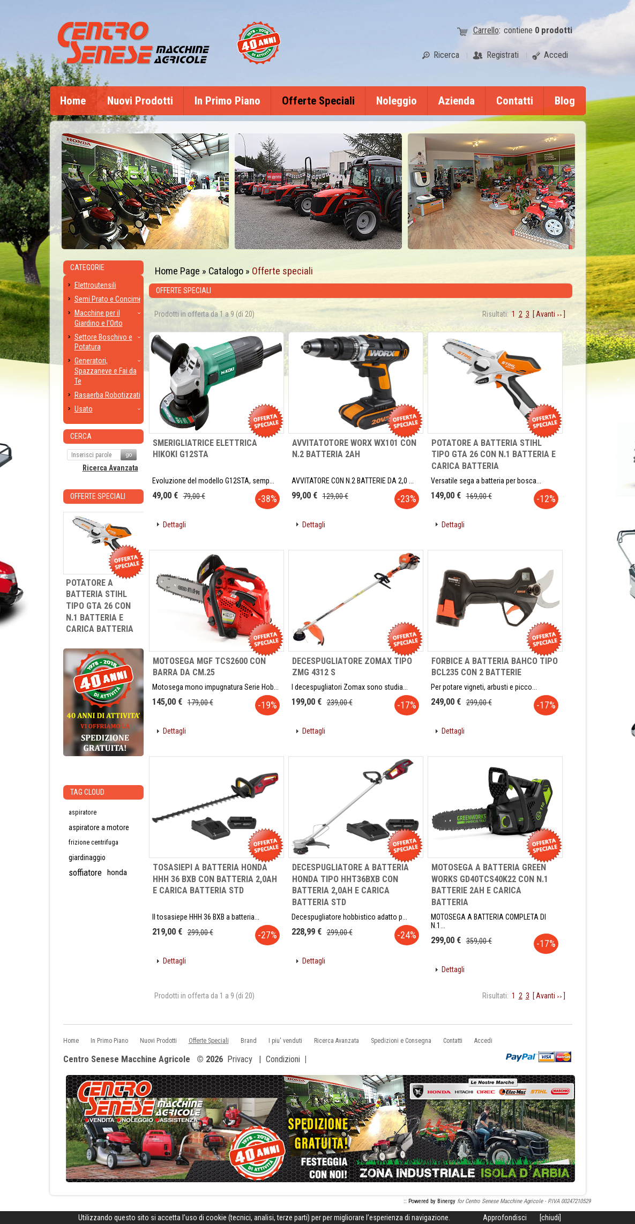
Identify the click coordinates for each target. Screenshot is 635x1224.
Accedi (483, 1040)
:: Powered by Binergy (429, 1201)
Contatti (514, 100)
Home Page (177, 271)
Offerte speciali (282, 271)
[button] (170, 525)
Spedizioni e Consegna (401, 1040)
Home (73, 100)
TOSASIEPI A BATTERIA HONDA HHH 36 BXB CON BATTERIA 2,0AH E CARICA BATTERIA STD (215, 878)
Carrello (486, 30)
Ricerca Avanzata (110, 468)
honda (117, 872)
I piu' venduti (285, 1040)
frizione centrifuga (93, 842)
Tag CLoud (87, 792)
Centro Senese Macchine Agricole (126, 1059)
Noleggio (396, 100)
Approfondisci (505, 1217)
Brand (249, 1040)
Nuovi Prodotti (140, 100)
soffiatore (85, 872)
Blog (565, 100)
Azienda (456, 100)
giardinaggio (87, 857)
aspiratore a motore (99, 827)
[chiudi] (550, 1217)
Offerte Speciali (318, 100)
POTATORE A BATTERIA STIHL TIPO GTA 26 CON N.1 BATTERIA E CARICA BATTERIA (493, 454)
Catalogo (225, 271)
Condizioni (283, 1059)
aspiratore (82, 812)
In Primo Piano (227, 100)
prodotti (553, 30)
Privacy (239, 1059)
